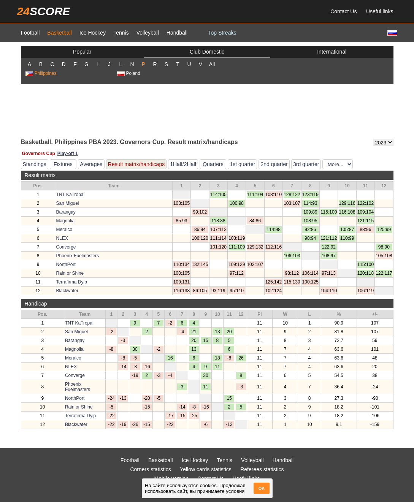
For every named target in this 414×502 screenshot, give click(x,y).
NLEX (62, 238)
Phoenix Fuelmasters (77, 255)
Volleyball (147, 33)
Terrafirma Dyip (71, 282)
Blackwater (67, 290)
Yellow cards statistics (206, 469)
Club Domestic (207, 52)
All (212, 64)
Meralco (64, 229)
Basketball (59, 33)
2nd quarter (274, 164)
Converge (66, 247)
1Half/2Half (183, 164)
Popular (82, 52)
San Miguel (67, 203)
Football (30, 33)
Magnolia (65, 220)
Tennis (120, 33)
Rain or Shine (70, 273)
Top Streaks (222, 33)
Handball (177, 33)
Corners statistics (150, 469)
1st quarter (242, 164)
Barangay (65, 212)
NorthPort (65, 264)
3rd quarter (306, 164)
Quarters (213, 164)
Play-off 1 (67, 153)
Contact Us (343, 11)
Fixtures (63, 164)
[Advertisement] (207, 110)
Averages (91, 164)
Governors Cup (38, 153)
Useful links (379, 11)
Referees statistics (262, 469)
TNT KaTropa (69, 194)
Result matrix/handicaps (136, 164)
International (331, 52)
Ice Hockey (92, 33)
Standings (34, 164)
